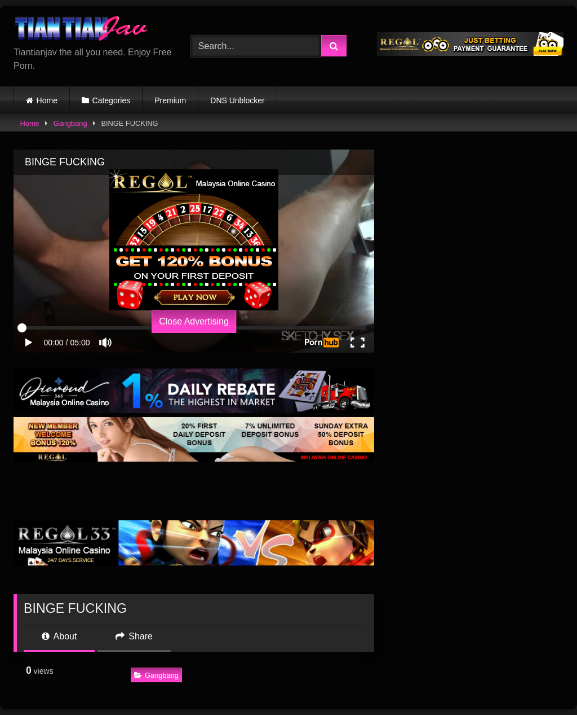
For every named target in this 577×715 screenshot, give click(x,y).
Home (47, 100)
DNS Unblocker (237, 100)
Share (134, 636)
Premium (170, 100)
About (59, 636)
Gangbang (70, 123)
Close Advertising (194, 321)
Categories (111, 100)
